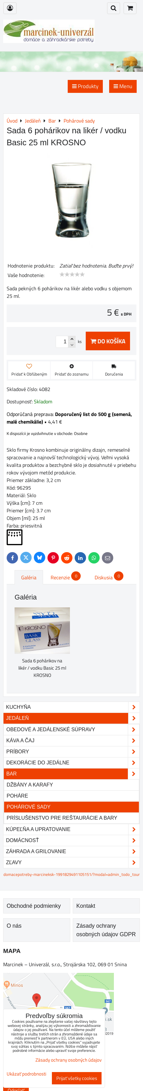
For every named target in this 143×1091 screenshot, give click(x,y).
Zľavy (73, 862)
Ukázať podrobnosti (26, 1074)
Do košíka (107, 341)
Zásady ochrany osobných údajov (68, 1060)
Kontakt (85, 906)
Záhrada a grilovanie (73, 851)
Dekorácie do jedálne (72, 762)
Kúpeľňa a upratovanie (73, 829)
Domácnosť (73, 840)
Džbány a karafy (30, 784)
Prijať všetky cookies (76, 1078)
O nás (14, 926)
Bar (72, 774)
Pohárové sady (29, 807)
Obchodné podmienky (34, 906)
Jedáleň (73, 718)
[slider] (72, 274)
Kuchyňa (73, 707)
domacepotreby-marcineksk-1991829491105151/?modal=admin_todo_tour (71, 874)
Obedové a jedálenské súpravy (72, 729)
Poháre (17, 796)
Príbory (72, 751)
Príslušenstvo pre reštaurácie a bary (62, 818)
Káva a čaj (72, 740)
